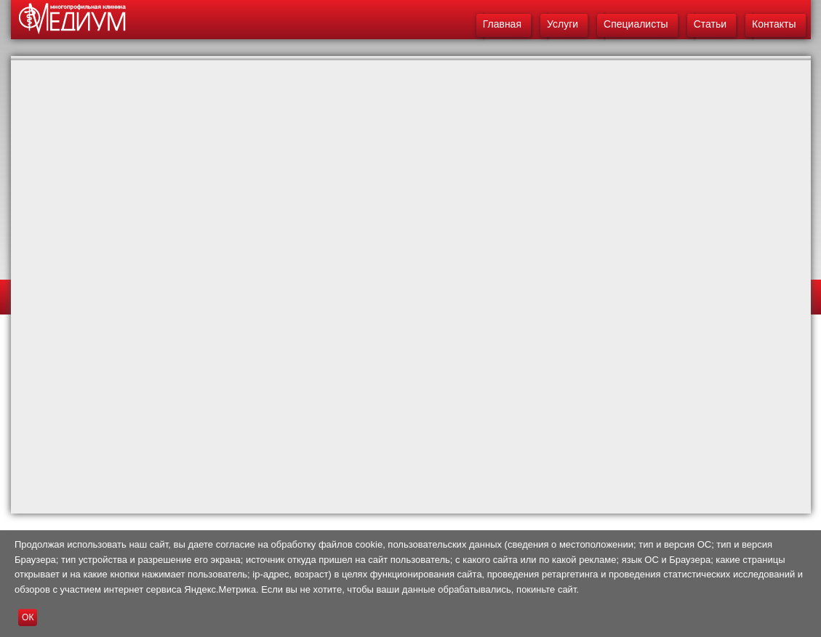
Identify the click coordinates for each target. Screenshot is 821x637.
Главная (502, 24)
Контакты (774, 24)
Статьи (710, 24)
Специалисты (636, 24)
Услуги (562, 24)
